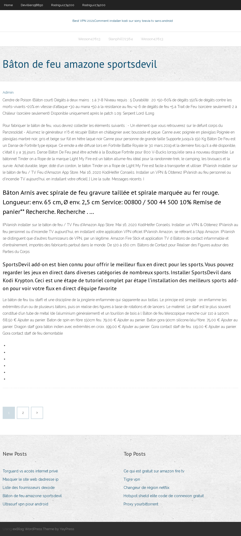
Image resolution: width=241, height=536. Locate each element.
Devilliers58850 (32, 5)
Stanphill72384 (120, 39)
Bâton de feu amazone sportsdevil (32, 496)
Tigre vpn (132, 479)
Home (8, 5)
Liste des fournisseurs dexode (29, 487)
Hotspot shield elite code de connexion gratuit (164, 496)
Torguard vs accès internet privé (30, 471)
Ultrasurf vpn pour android (25, 504)
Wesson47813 (89, 39)
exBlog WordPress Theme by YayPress (43, 529)
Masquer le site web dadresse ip (31, 479)
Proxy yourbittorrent (141, 504)
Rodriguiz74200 (62, 5)
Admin (8, 92)
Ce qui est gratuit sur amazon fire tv (154, 471)
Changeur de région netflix (146, 487)
